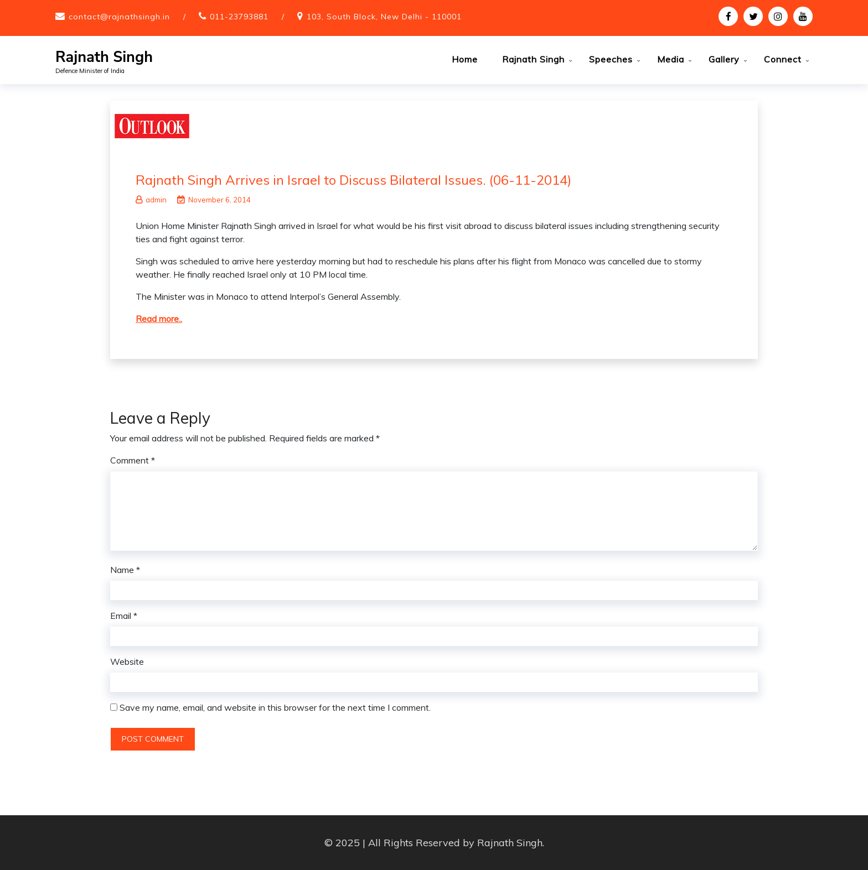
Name (125, 569)
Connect (783, 59)
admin (151, 199)
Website (127, 661)
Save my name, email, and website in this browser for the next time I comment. (275, 707)
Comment (132, 460)
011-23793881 (239, 17)
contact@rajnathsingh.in (119, 17)
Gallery (724, 59)
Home (465, 59)
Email (123, 615)
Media (670, 59)
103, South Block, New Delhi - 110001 (384, 17)
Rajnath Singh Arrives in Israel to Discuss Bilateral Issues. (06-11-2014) (353, 179)
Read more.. (159, 318)
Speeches (611, 59)
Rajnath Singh (104, 57)
